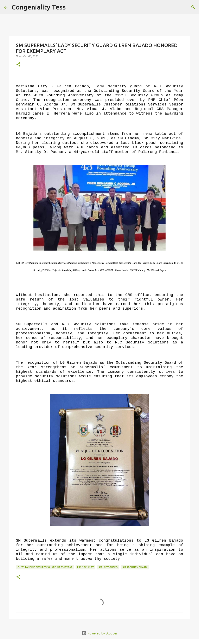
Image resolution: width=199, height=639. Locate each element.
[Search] (71, 7)
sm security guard (134, 567)
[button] (18, 64)
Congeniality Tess (39, 7)
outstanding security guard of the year (45, 567)
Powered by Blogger (99, 633)
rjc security (85, 567)
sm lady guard (108, 567)
